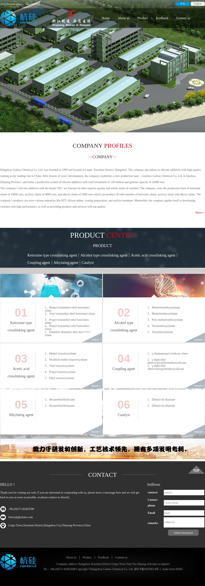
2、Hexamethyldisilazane (59, 405)
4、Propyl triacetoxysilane (60, 371)
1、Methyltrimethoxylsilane (164, 307)
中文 (182, 3)
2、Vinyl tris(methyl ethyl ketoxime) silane (70, 313)
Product (142, 18)
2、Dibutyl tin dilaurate (161, 405)
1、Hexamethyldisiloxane (60, 399)
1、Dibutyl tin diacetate (161, 399)
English (198, 3)
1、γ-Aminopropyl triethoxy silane (168, 353)
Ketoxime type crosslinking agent (52, 255)
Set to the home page (10, 4)
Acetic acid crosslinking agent (153, 255)
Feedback (162, 18)
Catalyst (88, 263)
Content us (183, 18)
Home (106, 18)
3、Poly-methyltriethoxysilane (165, 319)
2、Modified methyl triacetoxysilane (66, 359)
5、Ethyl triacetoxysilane (59, 378)
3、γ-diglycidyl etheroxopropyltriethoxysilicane (166, 367)
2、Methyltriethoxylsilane (163, 313)
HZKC (179, 569)
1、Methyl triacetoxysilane (60, 353)
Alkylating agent (66, 263)
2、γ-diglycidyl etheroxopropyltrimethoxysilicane (167, 361)
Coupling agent (38, 263)
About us (124, 18)
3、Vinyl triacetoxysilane (59, 365)
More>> (200, 212)
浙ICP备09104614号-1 (147, 569)
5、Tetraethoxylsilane (160, 332)
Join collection (33, 4)
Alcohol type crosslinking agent (103, 255)
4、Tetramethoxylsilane (161, 325)
